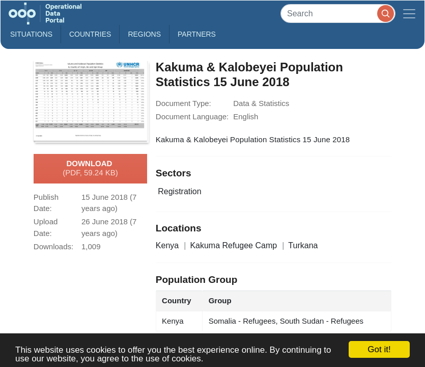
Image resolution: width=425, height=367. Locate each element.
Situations (31, 34)
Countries (90, 34)
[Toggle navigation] (409, 13)
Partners (197, 34)
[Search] (337, 13)
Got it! (378, 349)
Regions (144, 34)
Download (90, 169)
